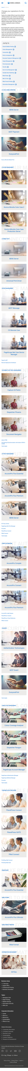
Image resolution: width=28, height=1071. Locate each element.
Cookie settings (13, 1062)
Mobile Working (7, 1001)
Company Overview (8, 1031)
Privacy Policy (14, 1060)
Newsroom (5, 1017)
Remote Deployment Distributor (8, 362)
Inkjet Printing (6, 999)
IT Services (5, 983)
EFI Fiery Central (5, 523)
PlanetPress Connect (6, 531)
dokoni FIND (4, 440)
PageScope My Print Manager (8, 526)
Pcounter (3, 528)
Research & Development (9, 1039)
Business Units (7, 1033)
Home (2, 7)
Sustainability (6, 1019)
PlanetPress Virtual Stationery (8, 618)
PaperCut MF (4, 360)
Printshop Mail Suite (6, 862)
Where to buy (6, 1021)
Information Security (8, 1003)
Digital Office (6, 985)
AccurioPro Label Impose (7, 613)
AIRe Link (5, 1005)
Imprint (21, 1060)
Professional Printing (8, 987)
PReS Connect (4, 533)
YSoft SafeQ (4, 446)
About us (5, 1015)
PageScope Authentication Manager (9, 775)
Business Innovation (8, 989)
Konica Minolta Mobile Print (7, 159)
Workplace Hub (7, 997)
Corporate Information (9, 1029)
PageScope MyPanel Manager (8, 777)
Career (4, 1013)
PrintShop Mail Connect (6, 860)
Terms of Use (7, 1060)
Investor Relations (7, 1037)
